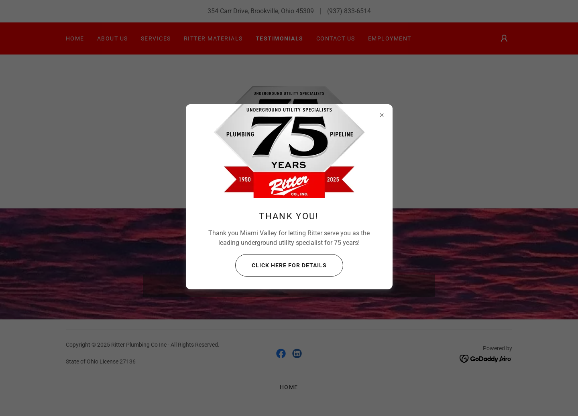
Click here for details (281, 265)
